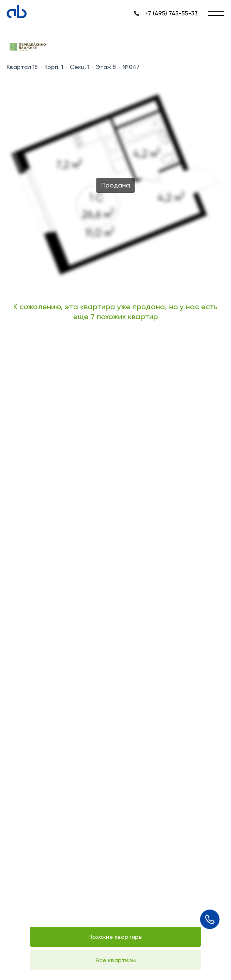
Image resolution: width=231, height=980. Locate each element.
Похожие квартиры (115, 936)
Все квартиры (116, 960)
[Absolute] (17, 12)
